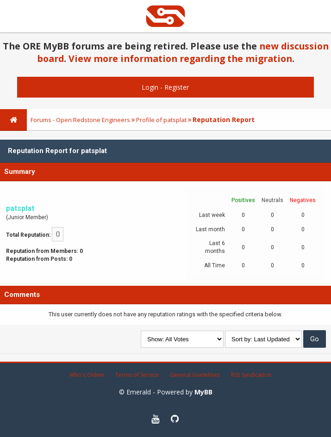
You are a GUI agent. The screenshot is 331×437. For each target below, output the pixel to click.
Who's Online (86, 375)
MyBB (203, 392)
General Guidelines (195, 375)
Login (150, 87)
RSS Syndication (251, 375)
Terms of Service (137, 375)
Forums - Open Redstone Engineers (80, 120)
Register (176, 87)
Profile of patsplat (161, 120)
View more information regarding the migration (180, 58)
